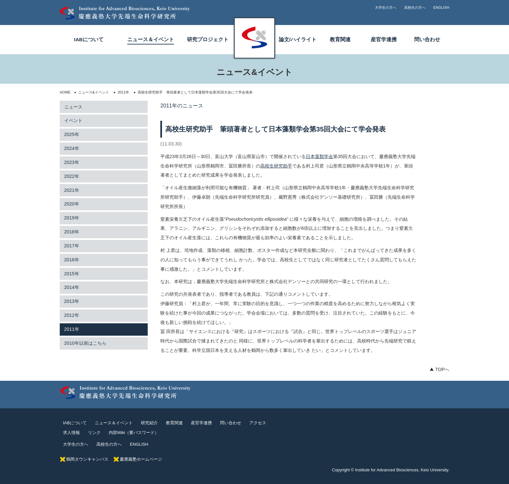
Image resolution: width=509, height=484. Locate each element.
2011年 (121, 92)
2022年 (71, 176)
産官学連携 (384, 39)
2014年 (71, 287)
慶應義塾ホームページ (141, 459)
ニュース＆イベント (150, 39)
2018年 (71, 231)
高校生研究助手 (276, 165)
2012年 (71, 315)
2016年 (71, 259)
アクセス (257, 422)
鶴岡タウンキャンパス (87, 459)
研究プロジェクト (208, 39)
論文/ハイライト (298, 39)
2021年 (71, 190)
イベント (73, 120)
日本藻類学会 (319, 156)
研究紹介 (149, 422)
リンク (94, 432)
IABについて (89, 39)
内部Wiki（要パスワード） (134, 432)
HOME (65, 92)
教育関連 (340, 39)
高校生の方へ (415, 7)
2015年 (71, 273)
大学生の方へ (385, 7)
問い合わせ (427, 39)
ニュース (73, 106)
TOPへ (442, 369)
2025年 (71, 134)
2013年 (71, 301)
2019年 (71, 217)
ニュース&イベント (91, 92)
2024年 (71, 148)
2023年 (71, 162)
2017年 (71, 245)
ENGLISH (441, 7)
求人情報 (71, 432)
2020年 (71, 203)
